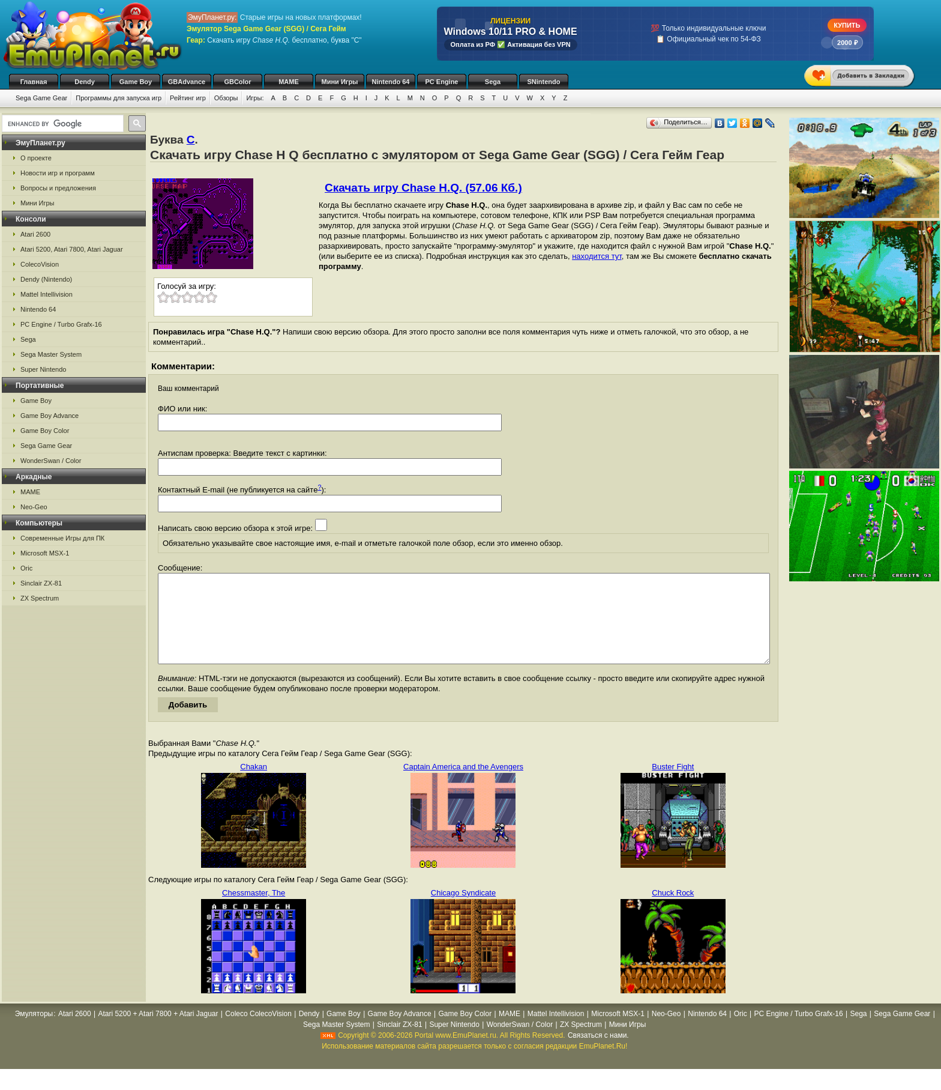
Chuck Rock (673, 910)
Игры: (254, 97)
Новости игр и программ (57, 173)
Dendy (84, 81)
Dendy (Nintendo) (46, 279)
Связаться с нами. (598, 1053)
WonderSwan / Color (50, 460)
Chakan (253, 784)
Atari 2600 (35, 234)
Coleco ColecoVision (258, 1032)
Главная (33, 81)
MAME (288, 81)
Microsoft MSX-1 (44, 553)
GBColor (237, 81)
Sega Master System (51, 354)
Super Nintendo (43, 369)
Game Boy (135, 81)
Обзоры (226, 97)
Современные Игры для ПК (62, 538)
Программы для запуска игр (118, 97)
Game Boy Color (44, 430)
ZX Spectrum (39, 598)
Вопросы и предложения (58, 188)
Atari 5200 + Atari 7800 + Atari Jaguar (158, 1032)
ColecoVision (39, 264)
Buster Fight (673, 784)
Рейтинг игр (188, 97)
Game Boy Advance (49, 415)
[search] (61, 123)
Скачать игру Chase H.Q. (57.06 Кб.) (423, 187)
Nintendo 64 (391, 81)
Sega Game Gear (41, 97)
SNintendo (544, 81)
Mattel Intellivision (46, 294)
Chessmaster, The (253, 910)
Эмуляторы (34, 1032)
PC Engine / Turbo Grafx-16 (61, 324)
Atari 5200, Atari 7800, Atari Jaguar (71, 249)
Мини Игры (340, 81)
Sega (493, 81)
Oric (26, 568)
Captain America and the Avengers (463, 784)
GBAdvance (186, 81)
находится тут (597, 256)
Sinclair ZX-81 (41, 583)
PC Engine (441, 81)
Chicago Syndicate (463, 910)
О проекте (36, 158)
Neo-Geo (33, 506)
